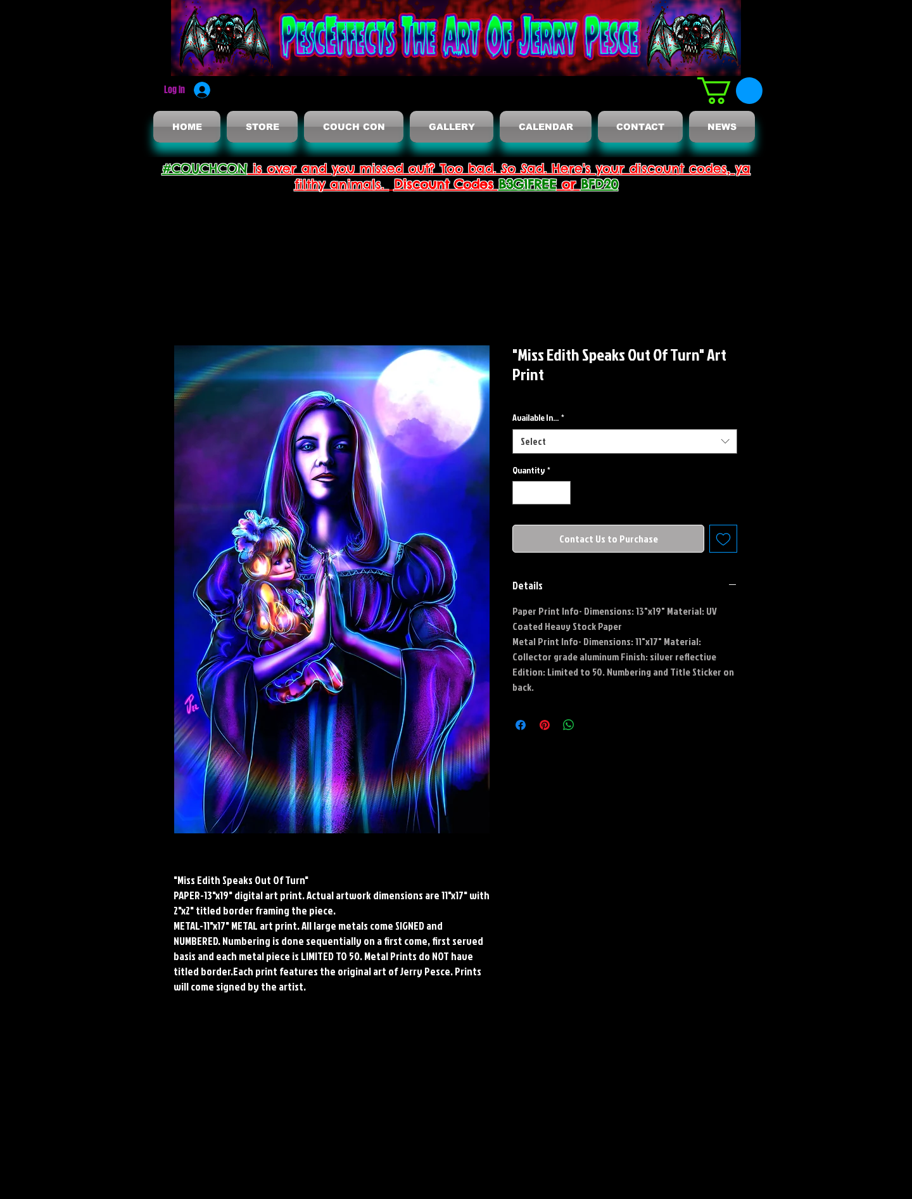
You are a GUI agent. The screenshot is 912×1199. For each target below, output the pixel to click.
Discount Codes (446, 184)
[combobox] (624, 441)
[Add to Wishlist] (723, 539)
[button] (730, 90)
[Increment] (561, 493)
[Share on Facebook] (520, 725)
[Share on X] (592, 725)
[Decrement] (522, 493)
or (569, 184)
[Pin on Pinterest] (544, 725)
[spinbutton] (541, 493)
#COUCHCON (205, 168)
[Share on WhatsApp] (568, 725)
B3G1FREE (527, 184)
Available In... (538, 417)
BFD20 (599, 184)
